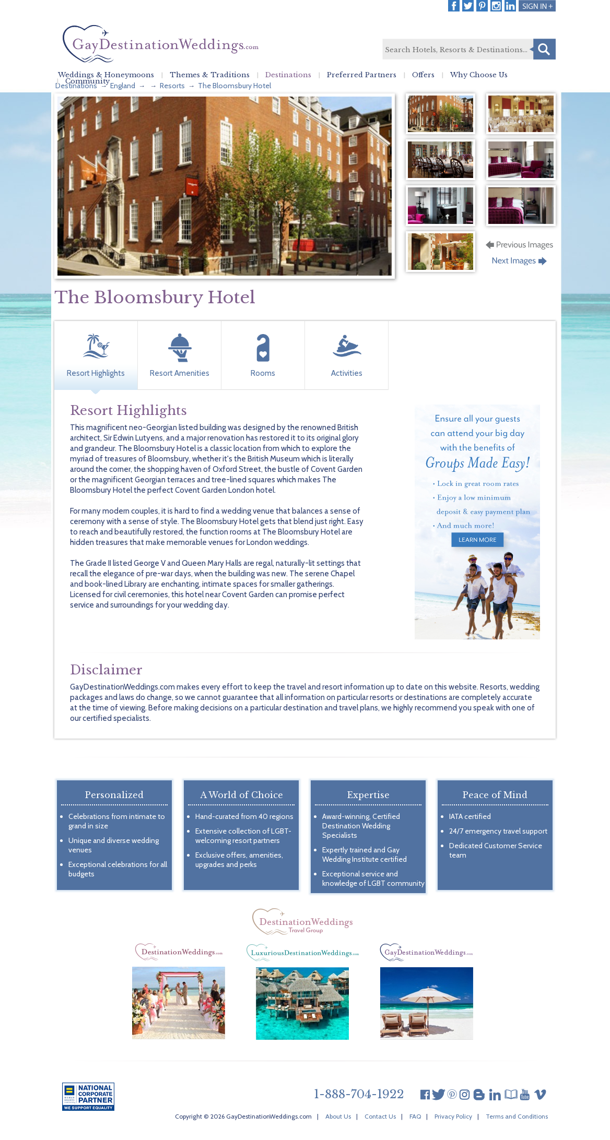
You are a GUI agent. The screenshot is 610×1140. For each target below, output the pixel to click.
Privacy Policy (453, 1116)
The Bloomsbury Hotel (234, 85)
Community (87, 81)
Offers (423, 75)
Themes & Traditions (210, 75)
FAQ (415, 1116)
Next (520, 264)
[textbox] (468, 50)
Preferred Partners (361, 75)
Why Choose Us (479, 75)
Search (543, 49)
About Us (338, 1116)
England (122, 85)
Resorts (172, 85)
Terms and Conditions (517, 1116)
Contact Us (380, 1116)
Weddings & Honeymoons (106, 75)
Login (537, 5)
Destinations (288, 75)
